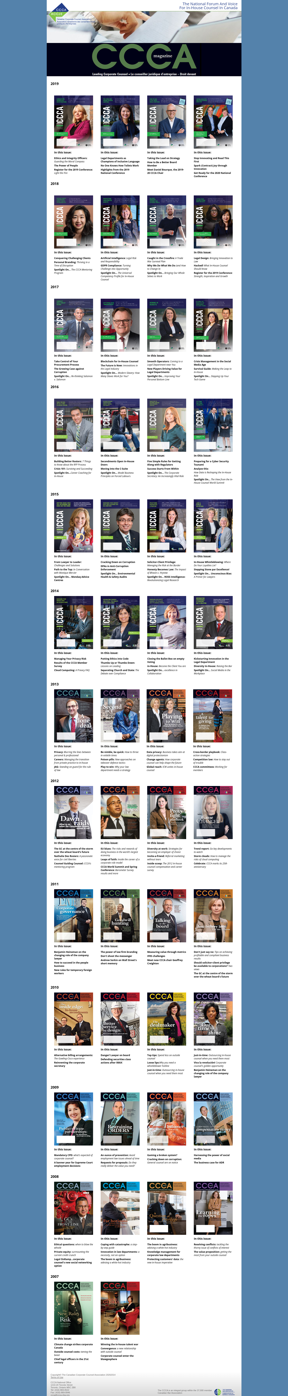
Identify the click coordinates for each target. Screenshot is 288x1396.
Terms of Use (57, 1377)
